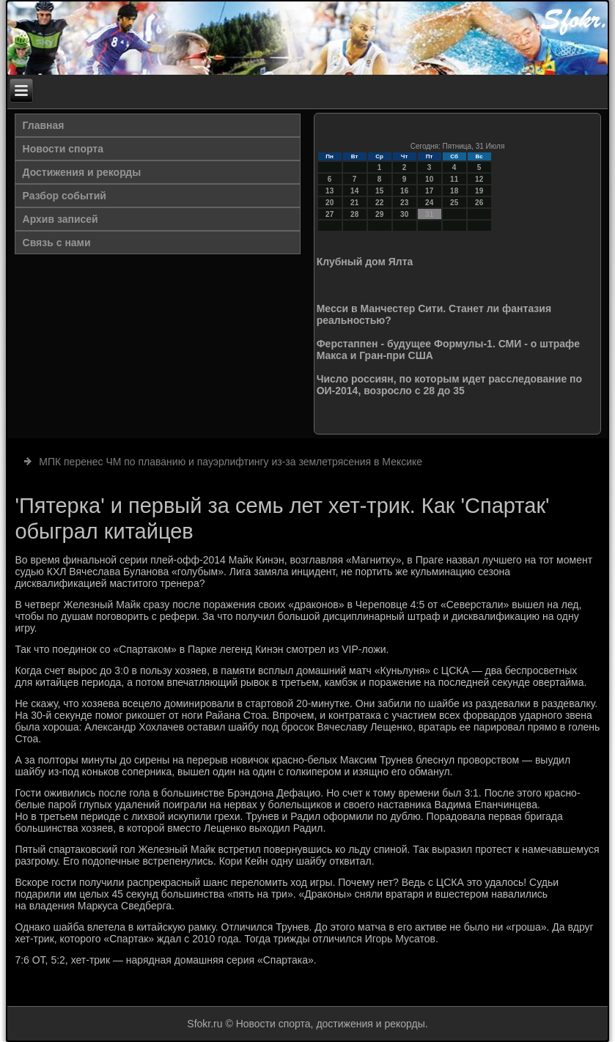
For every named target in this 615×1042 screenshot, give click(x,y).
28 (354, 214)
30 (404, 214)
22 (379, 203)
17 (429, 191)
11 (454, 179)
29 (379, 214)
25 (454, 203)
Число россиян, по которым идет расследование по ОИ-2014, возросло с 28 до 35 (449, 384)
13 (329, 191)
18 (454, 191)
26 (479, 203)
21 (354, 203)
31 (429, 214)
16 (404, 191)
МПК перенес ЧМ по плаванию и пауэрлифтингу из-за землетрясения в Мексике (230, 462)
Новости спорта (63, 149)
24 (429, 203)
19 (479, 191)
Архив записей (60, 219)
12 (479, 179)
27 (329, 214)
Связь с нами (57, 242)
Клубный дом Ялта (365, 261)
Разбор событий (64, 196)
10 (429, 179)
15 (379, 191)
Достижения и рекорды (82, 172)
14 (354, 191)
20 (329, 203)
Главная (44, 125)
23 (404, 203)
